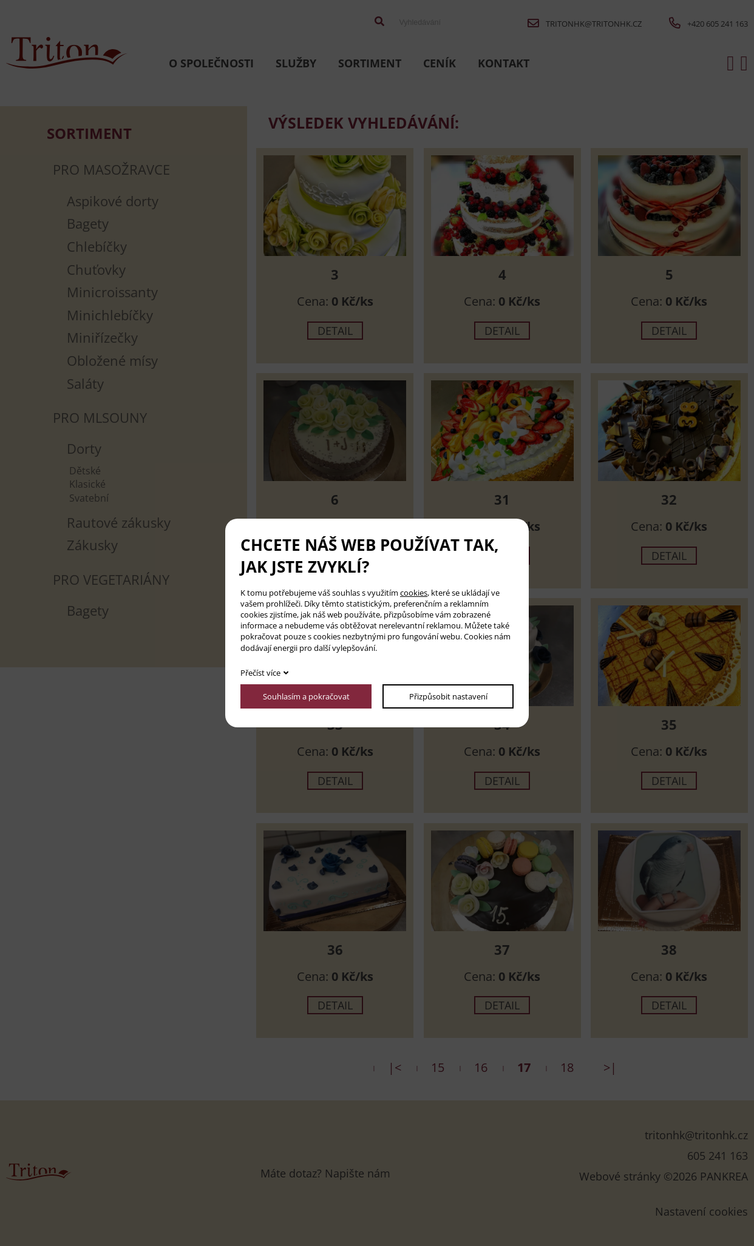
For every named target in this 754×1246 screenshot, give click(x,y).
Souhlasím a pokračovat (306, 696)
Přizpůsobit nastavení (448, 696)
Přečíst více (260, 672)
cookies (413, 592)
